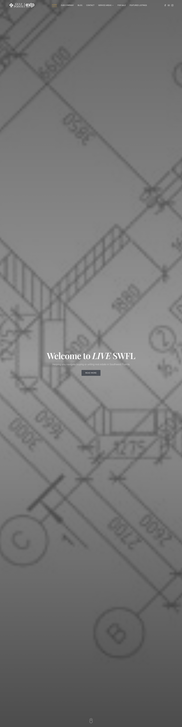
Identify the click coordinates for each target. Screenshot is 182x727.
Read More (91, 373)
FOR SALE (122, 5)
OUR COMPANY (67, 5)
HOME (54, 5)
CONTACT (90, 5)
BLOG (80, 5)
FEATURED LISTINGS (138, 5)
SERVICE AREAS (106, 5)
